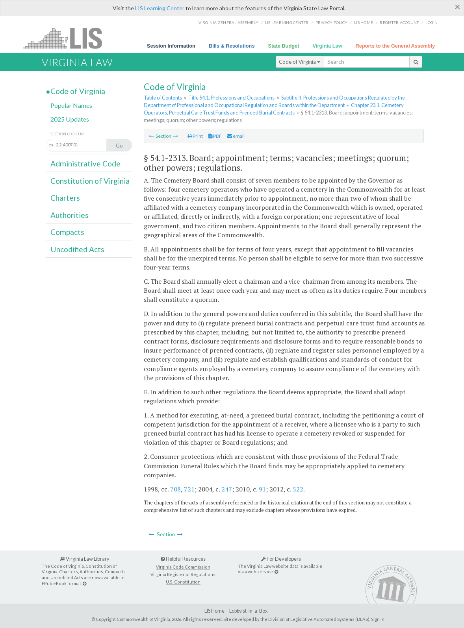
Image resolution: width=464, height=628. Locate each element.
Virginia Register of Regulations (182, 574)
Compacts (67, 231)
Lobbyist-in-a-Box (248, 611)
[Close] (457, 7)
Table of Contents (163, 97)
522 (298, 489)
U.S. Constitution (183, 581)
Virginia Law (327, 46)
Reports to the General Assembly (395, 46)
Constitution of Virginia (90, 180)
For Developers (281, 559)
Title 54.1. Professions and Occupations (231, 97)
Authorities (69, 215)
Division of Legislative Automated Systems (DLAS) (318, 619)
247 (226, 489)
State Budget (283, 46)
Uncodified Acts (77, 249)
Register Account (399, 22)
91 (262, 489)
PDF (215, 136)
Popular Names (71, 105)
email (236, 136)
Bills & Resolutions (232, 46)
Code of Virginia (299, 62)
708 (175, 489)
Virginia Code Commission (183, 566)
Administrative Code (85, 163)
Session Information (171, 46)
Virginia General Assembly (228, 22)
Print (195, 136)
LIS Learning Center (159, 8)
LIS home (363, 22)
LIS (67, 38)
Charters (65, 197)
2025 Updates (69, 119)
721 (189, 489)
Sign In (377, 619)
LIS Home (214, 611)
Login (431, 22)
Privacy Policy (332, 22)
